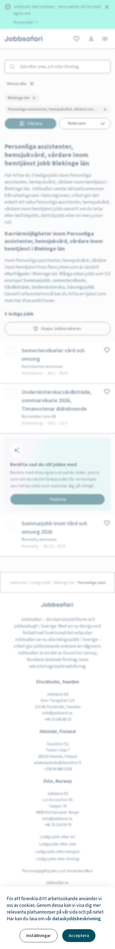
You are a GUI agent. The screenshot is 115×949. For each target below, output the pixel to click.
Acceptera (79, 936)
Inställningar (38, 936)
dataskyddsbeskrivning (76, 919)
